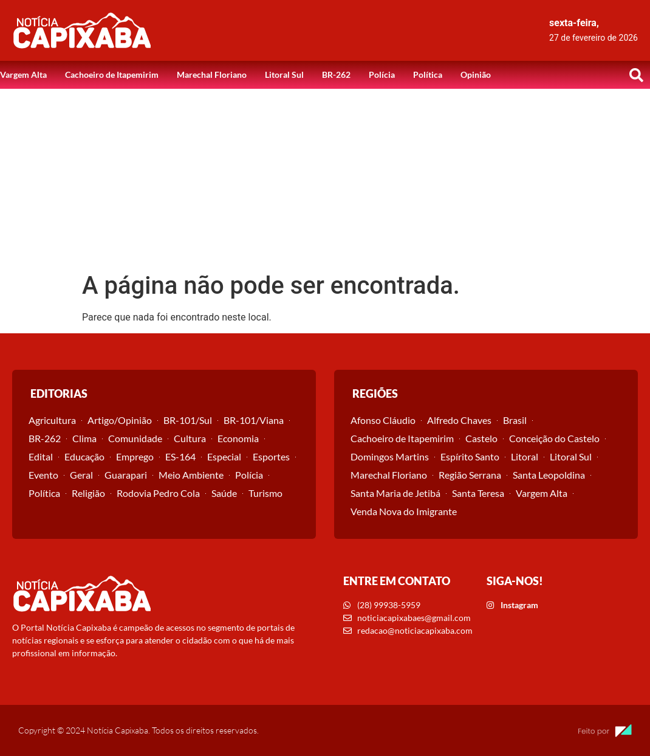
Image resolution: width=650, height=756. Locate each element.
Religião (88, 493)
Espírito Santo (469, 456)
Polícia (382, 74)
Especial (224, 456)
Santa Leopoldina (549, 474)
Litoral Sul (284, 74)
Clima (84, 438)
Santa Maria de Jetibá (395, 493)
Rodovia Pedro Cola (158, 493)
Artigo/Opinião (119, 420)
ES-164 (180, 456)
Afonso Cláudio (383, 420)
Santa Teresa (478, 493)
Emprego (135, 456)
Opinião (475, 74)
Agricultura (52, 420)
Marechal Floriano (212, 74)
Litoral (524, 456)
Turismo (265, 493)
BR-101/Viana (254, 420)
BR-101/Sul (187, 420)
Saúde (224, 493)
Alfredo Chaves (459, 420)
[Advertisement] (325, 180)
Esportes (271, 456)
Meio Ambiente (191, 474)
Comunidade (135, 438)
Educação (84, 456)
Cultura (190, 438)
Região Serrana (470, 474)
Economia (238, 438)
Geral (81, 474)
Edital (41, 456)
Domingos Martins (390, 456)
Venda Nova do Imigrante (404, 511)
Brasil (515, 420)
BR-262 (336, 74)
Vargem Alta (23, 74)
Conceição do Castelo (554, 438)
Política (427, 74)
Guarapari (125, 474)
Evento (43, 474)
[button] (636, 75)
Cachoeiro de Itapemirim (112, 74)
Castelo (481, 438)
